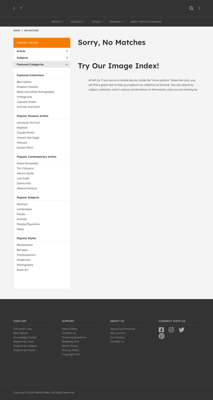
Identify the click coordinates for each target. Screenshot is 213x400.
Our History (117, 337)
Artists (42, 51)
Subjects (42, 57)
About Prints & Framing (146, 21)
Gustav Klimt (25, 147)
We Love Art (118, 333)
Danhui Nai (24, 183)
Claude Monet (25, 132)
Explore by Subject (25, 345)
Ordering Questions (74, 337)
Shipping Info (70, 341)
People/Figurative (28, 224)
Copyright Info (71, 354)
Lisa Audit (23, 178)
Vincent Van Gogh (28, 137)
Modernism (24, 259)
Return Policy (70, 345)
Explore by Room (24, 350)
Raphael (22, 127)
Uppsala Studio (26, 101)
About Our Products (122, 328)
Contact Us (69, 333)
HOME (16, 30)
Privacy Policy (70, 350)
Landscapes (24, 209)
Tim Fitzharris (25, 168)
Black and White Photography (35, 91)
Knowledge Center (24, 337)
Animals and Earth (28, 106)
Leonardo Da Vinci (28, 122)
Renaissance (25, 244)
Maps (20, 229)
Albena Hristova (27, 188)
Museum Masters (27, 86)
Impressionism (26, 254)
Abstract (22, 204)
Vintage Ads (24, 96)
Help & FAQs (70, 328)
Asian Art (22, 269)
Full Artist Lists (22, 328)
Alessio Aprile (25, 173)
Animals (22, 219)
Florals (21, 214)
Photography (25, 264)
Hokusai (22, 142)
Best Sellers (24, 81)
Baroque (22, 249)
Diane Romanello (27, 163)
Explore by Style (23, 341)
